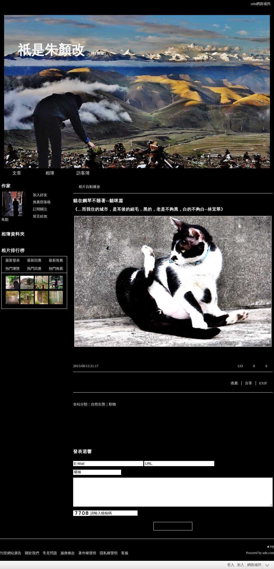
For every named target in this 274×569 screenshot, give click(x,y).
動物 (112, 404)
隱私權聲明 (109, 553)
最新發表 (12, 260)
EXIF (263, 383)
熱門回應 (34, 268)
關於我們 (32, 553)
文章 (16, 173)
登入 (230, 565)
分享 (248, 383)
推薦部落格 (42, 202)
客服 (124, 553)
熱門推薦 (56, 268)
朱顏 (4, 219)
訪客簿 (83, 173)
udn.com (268, 553)
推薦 (234, 383)
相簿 (49, 173)
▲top (270, 546)
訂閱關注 (40, 209)
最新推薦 (56, 260)
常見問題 (50, 553)
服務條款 (68, 553)
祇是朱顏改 (51, 50)
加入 (240, 565)
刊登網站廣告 (10, 553)
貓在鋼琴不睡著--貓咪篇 (98, 200)
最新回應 (34, 260)
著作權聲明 (87, 553)
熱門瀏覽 (12, 268)
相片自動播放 (89, 187)
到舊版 (98, 53)
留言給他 (40, 216)
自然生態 (98, 404)
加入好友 (40, 195)
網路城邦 (254, 565)
